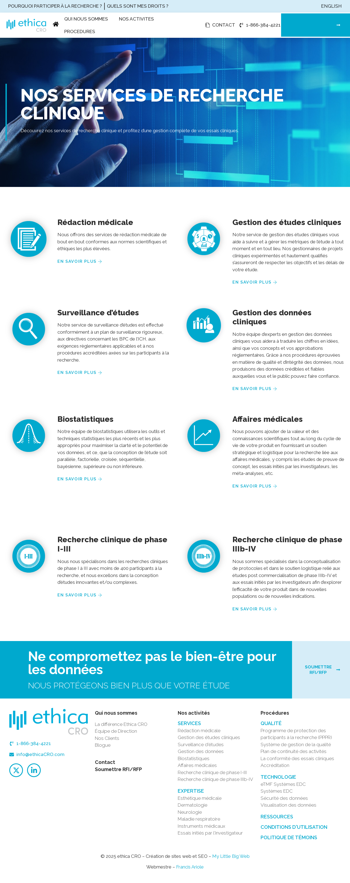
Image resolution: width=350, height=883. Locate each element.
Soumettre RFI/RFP (118, 772)
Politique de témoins (289, 840)
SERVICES (189, 726)
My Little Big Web (231, 859)
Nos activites (136, 19)
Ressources (277, 819)
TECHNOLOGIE (278, 780)
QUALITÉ (271, 726)
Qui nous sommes (86, 19)
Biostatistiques (85, 419)
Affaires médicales (267, 419)
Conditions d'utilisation (294, 830)
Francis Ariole (190, 870)
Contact (105, 765)
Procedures (79, 31)
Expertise (191, 794)
